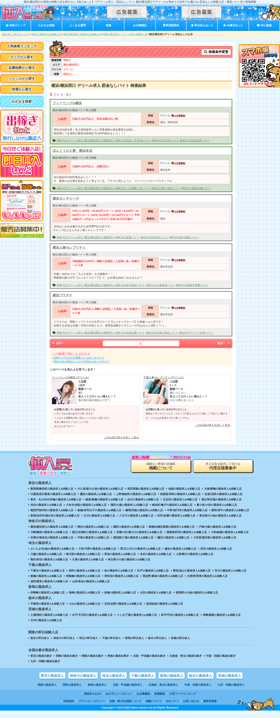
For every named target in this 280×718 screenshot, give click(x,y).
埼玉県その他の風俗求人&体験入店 (129, 559)
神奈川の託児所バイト (165, 140)
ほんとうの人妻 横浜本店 (72, 150)
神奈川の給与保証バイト (184, 237)
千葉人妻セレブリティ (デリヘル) (163, 377)
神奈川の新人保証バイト (166, 188)
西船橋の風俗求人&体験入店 (83, 576)
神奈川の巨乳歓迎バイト (194, 140)
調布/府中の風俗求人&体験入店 (230, 510)
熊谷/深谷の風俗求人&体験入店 (49, 559)
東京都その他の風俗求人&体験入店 (220, 515)
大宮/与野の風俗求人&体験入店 (97, 548)
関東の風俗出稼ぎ (67, 655)
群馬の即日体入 (134, 638)
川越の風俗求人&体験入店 (46, 554)
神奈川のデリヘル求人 (70, 140)
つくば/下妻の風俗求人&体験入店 (137, 614)
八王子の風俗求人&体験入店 (136, 515)
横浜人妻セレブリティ (69, 247)
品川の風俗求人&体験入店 (143, 499)
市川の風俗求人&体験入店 (230, 570)
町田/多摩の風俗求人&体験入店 (176, 515)
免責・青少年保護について (125, 701)
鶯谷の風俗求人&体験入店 (96, 494)
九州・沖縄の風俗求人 (231, 684)
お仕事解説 (140, 25)
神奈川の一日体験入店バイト (132, 188)
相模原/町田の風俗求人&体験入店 (186, 532)
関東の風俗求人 (47, 684)
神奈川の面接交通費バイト (192, 285)
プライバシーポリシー (91, 701)
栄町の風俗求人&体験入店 (84, 570)
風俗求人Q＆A (92, 693)
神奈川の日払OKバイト (154, 237)
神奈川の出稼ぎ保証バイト (162, 332)
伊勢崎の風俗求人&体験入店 (47, 592)
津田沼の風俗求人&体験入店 (121, 576)
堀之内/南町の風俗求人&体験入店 (92, 532)
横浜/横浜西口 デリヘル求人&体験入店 (125, 34)
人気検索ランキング (22, 46)
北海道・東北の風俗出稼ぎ (185, 655)
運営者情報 (210, 701)
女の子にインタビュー (119, 693)
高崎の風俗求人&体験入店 (84, 592)
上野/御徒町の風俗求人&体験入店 (136, 494)
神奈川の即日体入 (64, 638)
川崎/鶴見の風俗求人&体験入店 (49, 532)
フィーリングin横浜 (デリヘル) (70, 377)
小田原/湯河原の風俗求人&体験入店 (214, 537)
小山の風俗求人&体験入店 (84, 603)
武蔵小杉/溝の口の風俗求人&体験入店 (139, 532)
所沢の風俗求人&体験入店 (216, 548)
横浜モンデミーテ (66, 198)
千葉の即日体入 (111, 638)
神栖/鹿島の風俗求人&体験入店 (221, 614)
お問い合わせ (191, 701)
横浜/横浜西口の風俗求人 (99, 140)
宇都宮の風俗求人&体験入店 (47, 603)
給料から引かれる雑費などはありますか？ (79, 357)
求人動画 (264, 25)
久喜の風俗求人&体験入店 (87, 559)
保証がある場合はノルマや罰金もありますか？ (81, 361)
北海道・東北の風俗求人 (163, 684)
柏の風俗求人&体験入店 (118, 570)
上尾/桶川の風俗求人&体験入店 (194, 554)
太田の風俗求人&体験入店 (155, 592)
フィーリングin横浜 (67, 103)
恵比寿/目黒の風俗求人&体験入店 (221, 499)
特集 (108, 25)
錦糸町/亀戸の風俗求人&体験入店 (172, 504)
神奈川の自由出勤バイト (130, 332)
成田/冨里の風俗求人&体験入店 (49, 581)
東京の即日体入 (39, 638)
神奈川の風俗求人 (83, 675)
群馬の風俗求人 (171, 675)
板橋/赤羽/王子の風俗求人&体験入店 (99, 510)
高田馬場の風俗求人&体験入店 (145, 488)
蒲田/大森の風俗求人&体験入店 (129, 504)
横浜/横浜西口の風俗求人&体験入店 (51, 526)
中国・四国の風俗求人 (197, 684)
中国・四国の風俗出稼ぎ (221, 655)
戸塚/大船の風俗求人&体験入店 (217, 526)
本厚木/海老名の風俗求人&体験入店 (51, 537)
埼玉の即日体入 (88, 638)
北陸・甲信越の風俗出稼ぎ (149, 655)
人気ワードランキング (182, 693)
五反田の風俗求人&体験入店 (180, 499)
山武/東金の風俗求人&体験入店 (91, 581)
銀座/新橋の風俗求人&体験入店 (104, 499)
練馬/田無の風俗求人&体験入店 (144, 510)
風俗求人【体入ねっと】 (15, 34)
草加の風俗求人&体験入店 (120, 554)
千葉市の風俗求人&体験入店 (47, 570)
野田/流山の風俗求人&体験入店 (192, 570)
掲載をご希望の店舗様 (160, 466)
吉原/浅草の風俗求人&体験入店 (223, 494)
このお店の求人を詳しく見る (121, 437)
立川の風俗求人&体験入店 (99, 515)
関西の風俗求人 (72, 684)
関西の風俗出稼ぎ (92, 655)
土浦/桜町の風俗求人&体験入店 (49, 614)
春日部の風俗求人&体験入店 (83, 554)
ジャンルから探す (21, 78)
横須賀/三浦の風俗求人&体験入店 (133, 537)
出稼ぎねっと (233, 25)
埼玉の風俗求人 (113, 675)
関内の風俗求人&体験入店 (93, 526)
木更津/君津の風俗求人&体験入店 (207, 576)
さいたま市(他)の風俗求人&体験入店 (52, 548)
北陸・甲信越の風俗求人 (127, 684)
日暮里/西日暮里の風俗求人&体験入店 (53, 494)
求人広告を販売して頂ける (222, 466)
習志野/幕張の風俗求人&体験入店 (163, 576)
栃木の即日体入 (157, 638)
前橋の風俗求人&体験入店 (120, 592)
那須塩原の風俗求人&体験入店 (164, 603)
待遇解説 (159, 693)
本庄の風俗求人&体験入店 (155, 554)
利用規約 (68, 701)
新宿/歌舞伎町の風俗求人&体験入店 (51, 488)
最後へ (224, 343)
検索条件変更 (216, 52)
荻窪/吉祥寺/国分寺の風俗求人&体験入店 (54, 515)
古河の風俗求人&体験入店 (46, 620)
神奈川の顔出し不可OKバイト (133, 140)
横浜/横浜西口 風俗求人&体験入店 (83, 34)
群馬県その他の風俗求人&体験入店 (197, 592)
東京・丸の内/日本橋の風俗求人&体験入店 (56, 499)
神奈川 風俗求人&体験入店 (46, 34)
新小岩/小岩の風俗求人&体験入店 (217, 504)
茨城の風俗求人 (229, 675)
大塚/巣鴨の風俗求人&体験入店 (223, 488)
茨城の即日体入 (180, 638)
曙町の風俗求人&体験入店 (129, 526)
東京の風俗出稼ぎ (41, 655)
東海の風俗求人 (97, 684)
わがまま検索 (46, 25)
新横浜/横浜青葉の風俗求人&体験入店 (172, 526)
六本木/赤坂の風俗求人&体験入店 (86, 504)
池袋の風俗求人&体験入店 (184, 488)
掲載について (154, 701)
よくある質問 (78, 25)
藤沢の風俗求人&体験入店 (173, 537)
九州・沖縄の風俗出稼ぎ (45, 661)
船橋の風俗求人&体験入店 (46, 576)
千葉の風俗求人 (142, 675)
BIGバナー (172, 701)
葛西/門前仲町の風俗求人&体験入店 (51, 510)
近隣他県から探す (21, 68)
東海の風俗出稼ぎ (118, 655)
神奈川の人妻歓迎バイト (160, 285)
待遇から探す (22, 89)
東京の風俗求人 (52, 675)
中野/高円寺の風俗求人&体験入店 (187, 510)
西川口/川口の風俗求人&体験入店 (140, 548)
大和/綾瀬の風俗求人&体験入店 (230, 532)
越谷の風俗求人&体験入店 (180, 548)
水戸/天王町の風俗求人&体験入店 (92, 614)
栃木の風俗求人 (200, 675)
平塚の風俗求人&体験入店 (93, 537)
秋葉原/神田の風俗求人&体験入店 (180, 494)
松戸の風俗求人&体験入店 (153, 570)
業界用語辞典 (171, 25)
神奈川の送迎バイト (127, 237)
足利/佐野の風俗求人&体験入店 (123, 603)
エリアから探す (21, 57)
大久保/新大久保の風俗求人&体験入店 (100, 488)
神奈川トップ (15, 25)
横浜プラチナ (62, 295)
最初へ (58, 343)
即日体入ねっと (202, 25)
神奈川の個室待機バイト (196, 188)
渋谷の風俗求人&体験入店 (46, 504)
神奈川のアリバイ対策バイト (196, 332)
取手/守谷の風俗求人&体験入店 (180, 614)
